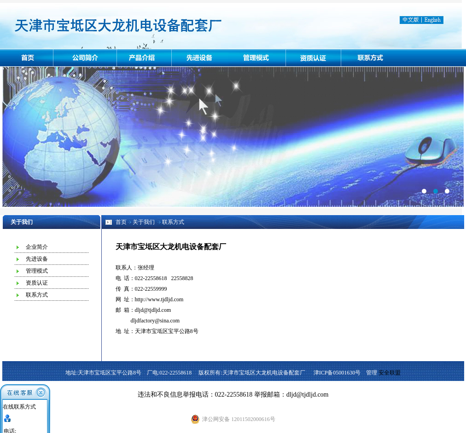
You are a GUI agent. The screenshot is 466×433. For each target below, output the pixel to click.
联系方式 (37, 295)
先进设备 (37, 259)
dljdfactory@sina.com (155, 320)
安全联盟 (390, 372)
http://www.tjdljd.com (159, 299)
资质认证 (37, 283)
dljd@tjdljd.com (153, 310)
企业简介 (37, 247)
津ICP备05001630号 (337, 372)
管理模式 (37, 271)
